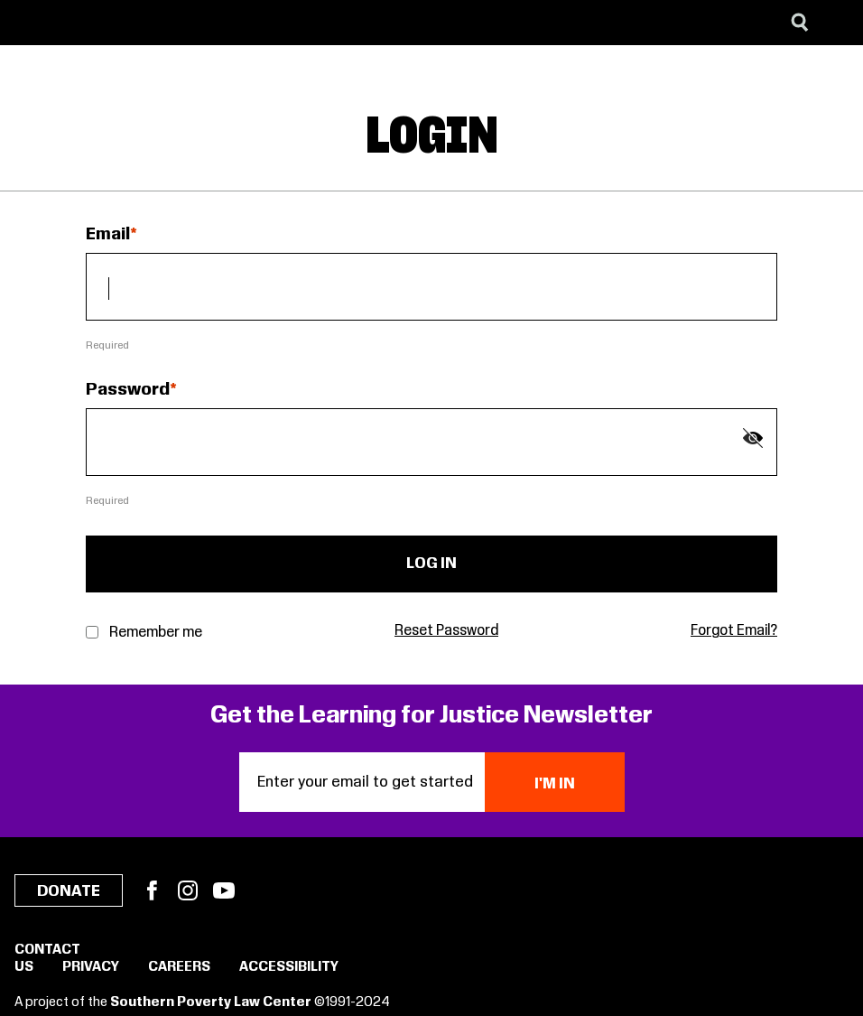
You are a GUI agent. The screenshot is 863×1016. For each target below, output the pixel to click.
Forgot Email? (734, 631)
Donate (68, 891)
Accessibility (289, 967)
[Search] (800, 23)
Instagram (188, 890)
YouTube (224, 890)
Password (128, 390)
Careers (179, 967)
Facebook (151, 890)
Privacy (90, 967)
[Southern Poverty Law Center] (30, 22)
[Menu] (836, 23)
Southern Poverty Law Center (210, 1002)
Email (108, 235)
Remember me (155, 632)
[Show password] (753, 438)
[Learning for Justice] (104, 22)
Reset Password (446, 631)
